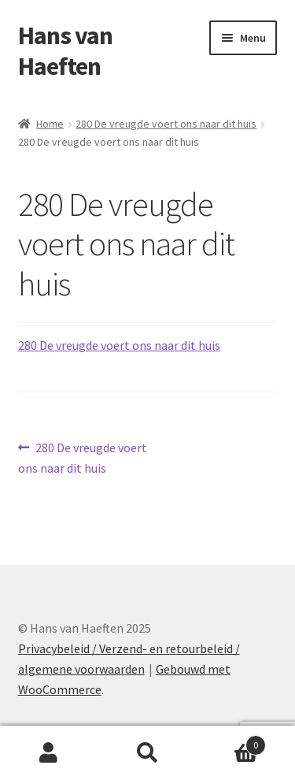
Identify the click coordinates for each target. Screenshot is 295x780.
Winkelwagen (231, 742)
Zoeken (147, 753)
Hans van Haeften (65, 51)
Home (50, 124)
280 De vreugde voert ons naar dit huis (166, 124)
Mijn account (49, 753)
